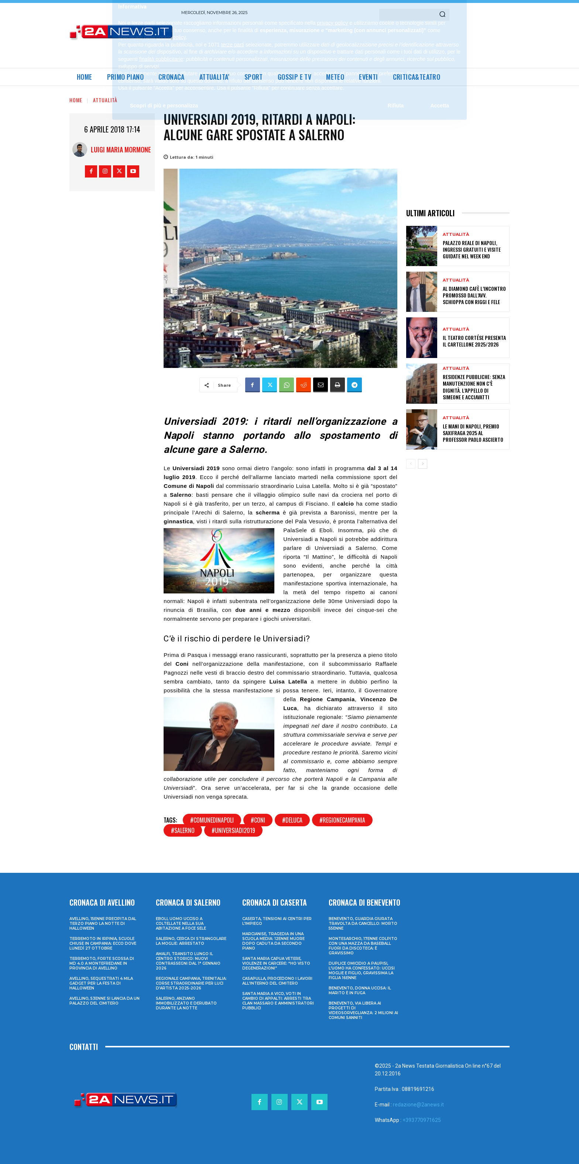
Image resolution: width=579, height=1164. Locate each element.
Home (75, 100)
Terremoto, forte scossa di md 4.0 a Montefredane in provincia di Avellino (101, 963)
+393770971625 (421, 1120)
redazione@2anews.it (418, 1105)
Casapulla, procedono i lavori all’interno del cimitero (277, 981)
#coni (258, 820)
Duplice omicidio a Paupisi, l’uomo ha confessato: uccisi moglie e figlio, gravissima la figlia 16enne (362, 970)
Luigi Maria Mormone (121, 149)
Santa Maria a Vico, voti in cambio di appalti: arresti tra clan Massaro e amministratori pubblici (278, 1000)
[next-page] (422, 464)
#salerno (183, 830)
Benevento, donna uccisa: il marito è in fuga (360, 990)
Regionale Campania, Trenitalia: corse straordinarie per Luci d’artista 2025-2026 (191, 983)
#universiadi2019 (233, 830)
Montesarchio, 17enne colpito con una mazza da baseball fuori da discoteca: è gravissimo (363, 945)
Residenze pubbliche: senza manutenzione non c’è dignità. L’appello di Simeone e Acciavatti (474, 387)
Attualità (105, 100)
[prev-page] (410, 464)
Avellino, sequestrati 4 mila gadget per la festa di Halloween (101, 983)
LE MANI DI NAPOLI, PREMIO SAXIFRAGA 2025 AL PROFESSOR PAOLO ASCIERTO (473, 432)
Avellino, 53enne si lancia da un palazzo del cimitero (104, 1001)
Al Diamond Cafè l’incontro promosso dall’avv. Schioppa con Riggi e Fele (474, 295)
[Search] (442, 15)
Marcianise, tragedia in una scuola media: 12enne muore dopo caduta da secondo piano (273, 941)
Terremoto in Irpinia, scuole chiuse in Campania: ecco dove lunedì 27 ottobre (102, 943)
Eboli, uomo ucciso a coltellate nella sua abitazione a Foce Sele (181, 923)
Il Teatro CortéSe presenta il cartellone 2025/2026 (474, 341)
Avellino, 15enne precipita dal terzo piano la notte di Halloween (102, 923)
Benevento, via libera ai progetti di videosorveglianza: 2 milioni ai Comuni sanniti (363, 1010)
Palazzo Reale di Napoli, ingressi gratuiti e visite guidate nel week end (472, 249)
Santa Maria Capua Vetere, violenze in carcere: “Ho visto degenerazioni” (276, 963)
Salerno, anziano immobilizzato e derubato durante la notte (186, 1003)
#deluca (292, 820)
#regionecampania (342, 820)
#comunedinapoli (212, 820)
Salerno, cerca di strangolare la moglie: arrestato (191, 941)
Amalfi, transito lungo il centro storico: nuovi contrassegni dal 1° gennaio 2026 (188, 961)
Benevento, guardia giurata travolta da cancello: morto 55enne (363, 923)
